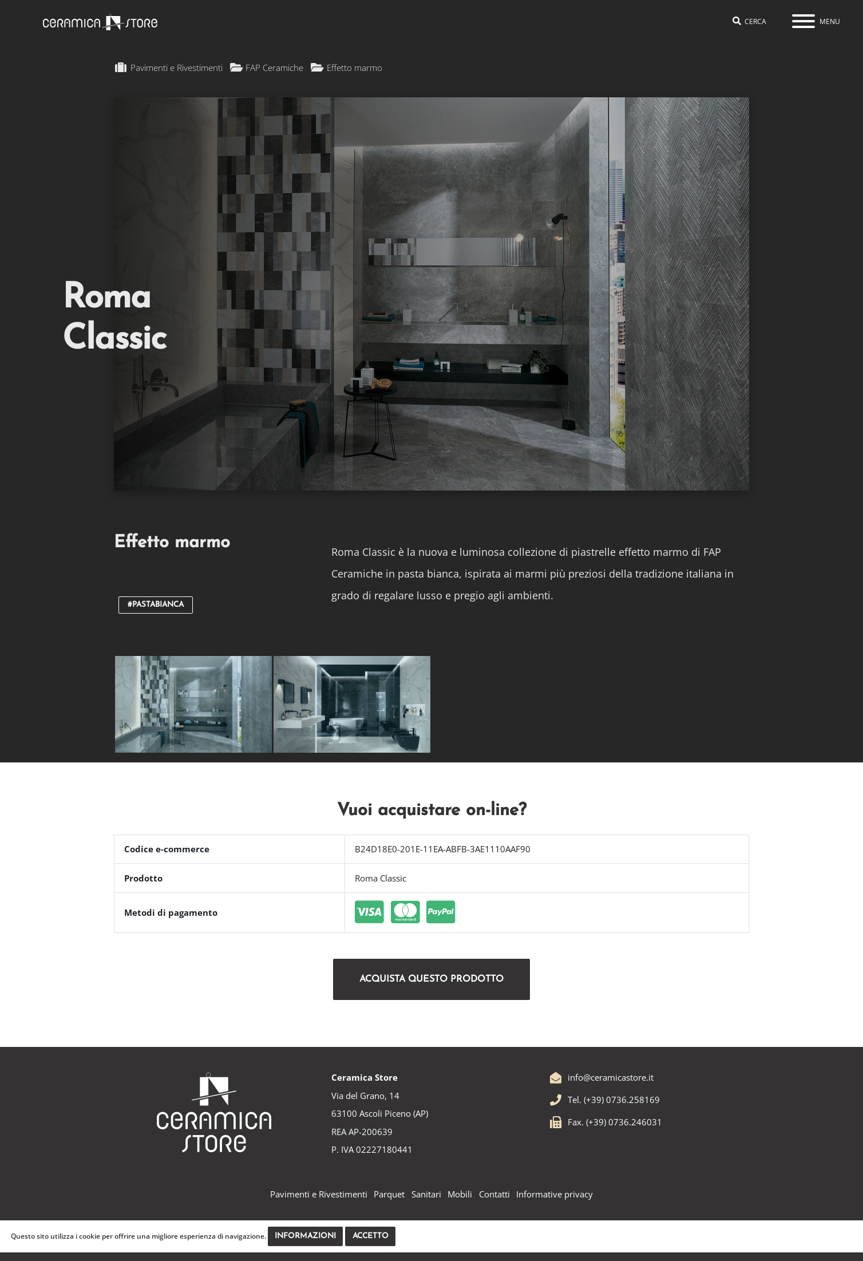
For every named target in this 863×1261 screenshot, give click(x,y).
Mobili (460, 1194)
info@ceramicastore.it (601, 1077)
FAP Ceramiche (267, 67)
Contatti (494, 1194)
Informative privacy (554, 1194)
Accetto (371, 1236)
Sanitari (426, 1194)
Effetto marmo (346, 67)
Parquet (389, 1194)
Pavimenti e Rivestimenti (169, 67)
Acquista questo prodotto (431, 979)
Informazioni (305, 1236)
